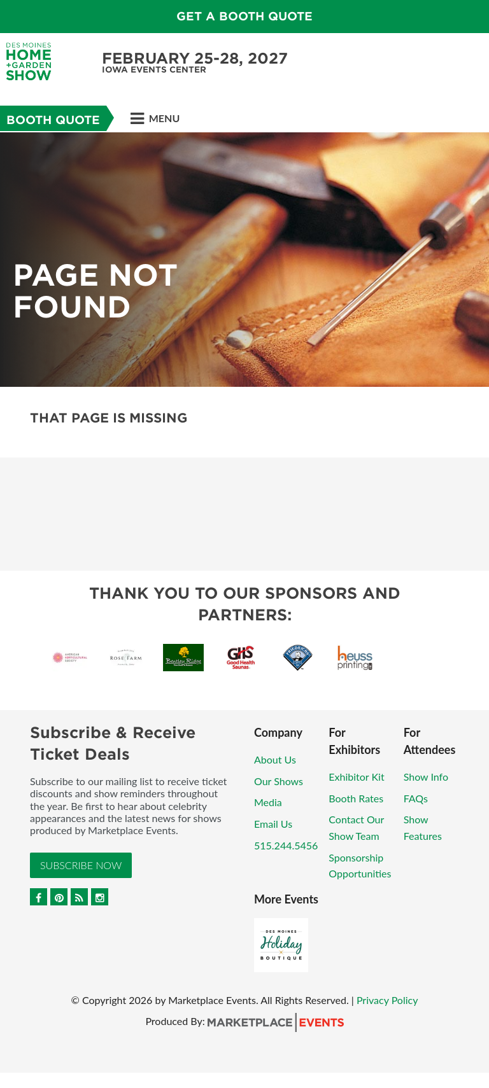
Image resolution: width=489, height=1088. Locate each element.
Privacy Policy (387, 1000)
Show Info (426, 777)
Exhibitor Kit (356, 777)
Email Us (273, 824)
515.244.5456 (286, 845)
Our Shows (278, 781)
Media (268, 802)
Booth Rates (356, 798)
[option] (244, 259)
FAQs (416, 798)
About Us (275, 759)
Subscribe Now (81, 865)
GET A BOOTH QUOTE (244, 16)
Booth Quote (53, 120)
